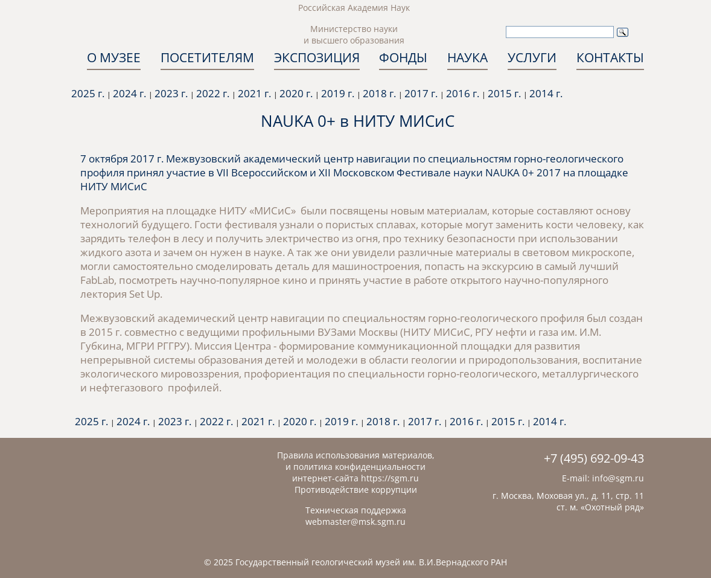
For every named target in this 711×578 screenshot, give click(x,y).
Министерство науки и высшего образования (354, 34)
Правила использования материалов (354, 455)
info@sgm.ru (618, 478)
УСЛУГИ (532, 57)
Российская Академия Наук (354, 7)
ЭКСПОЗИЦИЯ (317, 57)
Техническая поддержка (355, 510)
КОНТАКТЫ (610, 57)
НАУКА (467, 57)
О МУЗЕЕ (114, 57)
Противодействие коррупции (356, 489)
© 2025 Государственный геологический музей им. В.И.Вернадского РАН (355, 562)
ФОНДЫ (403, 57)
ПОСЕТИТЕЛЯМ (207, 57)
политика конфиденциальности (359, 466)
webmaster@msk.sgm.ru (355, 521)
